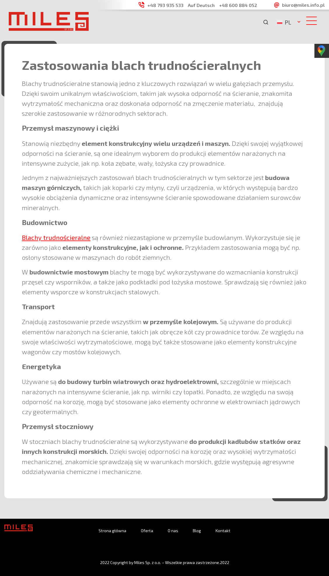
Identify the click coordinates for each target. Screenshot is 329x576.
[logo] (49, 29)
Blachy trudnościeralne (56, 237)
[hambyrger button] (313, 21)
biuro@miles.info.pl (303, 5)
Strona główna (112, 530)
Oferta (147, 530)
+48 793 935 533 (165, 5)
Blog (197, 530)
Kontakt (223, 530)
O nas (173, 530)
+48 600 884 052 (238, 5)
